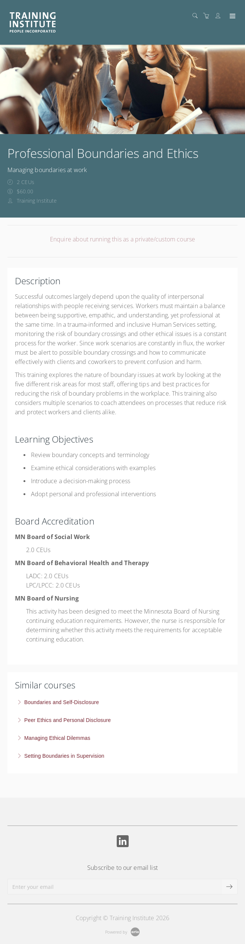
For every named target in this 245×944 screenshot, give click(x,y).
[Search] (197, 15)
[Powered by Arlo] (122, 931)
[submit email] (230, 886)
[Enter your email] (114, 886)
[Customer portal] (219, 15)
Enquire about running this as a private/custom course (122, 239)
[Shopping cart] (208, 15)
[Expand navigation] (232, 16)
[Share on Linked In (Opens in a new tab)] (123, 842)
